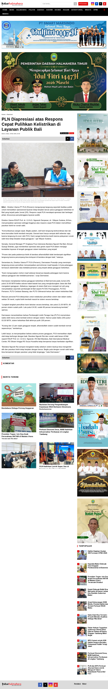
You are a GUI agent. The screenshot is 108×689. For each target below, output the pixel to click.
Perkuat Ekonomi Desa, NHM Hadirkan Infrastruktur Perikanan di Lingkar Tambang (55, 432)
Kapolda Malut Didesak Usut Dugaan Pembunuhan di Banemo (98, 566)
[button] (104, 9)
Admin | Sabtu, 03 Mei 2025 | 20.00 (11, 133)
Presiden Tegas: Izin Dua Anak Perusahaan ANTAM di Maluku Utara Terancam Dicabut (17, 436)
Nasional (10, 114)
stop (71, 133)
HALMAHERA (21, 10)
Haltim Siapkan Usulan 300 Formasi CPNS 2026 (97, 552)
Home (3, 114)
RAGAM (66, 10)
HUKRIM (49, 10)
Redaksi (77, 684)
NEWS (11, 10)
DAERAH (40, 10)
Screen (83, 4)
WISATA (88, 10)
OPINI (95, 10)
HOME (4, 10)
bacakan (64, 133)
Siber (84, 684)
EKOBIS (58, 10)
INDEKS (5, 14)
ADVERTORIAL (77, 10)
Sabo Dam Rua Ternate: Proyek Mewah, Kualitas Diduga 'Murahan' (97, 617)
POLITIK (32, 10)
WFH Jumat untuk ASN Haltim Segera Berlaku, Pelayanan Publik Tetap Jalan (97, 643)
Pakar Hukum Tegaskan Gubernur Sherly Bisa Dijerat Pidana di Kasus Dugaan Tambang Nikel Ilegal (97, 631)
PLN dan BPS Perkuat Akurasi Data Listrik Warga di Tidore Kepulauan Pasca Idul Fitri (97, 670)
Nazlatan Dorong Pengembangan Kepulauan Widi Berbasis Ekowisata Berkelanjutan (55, 407)
